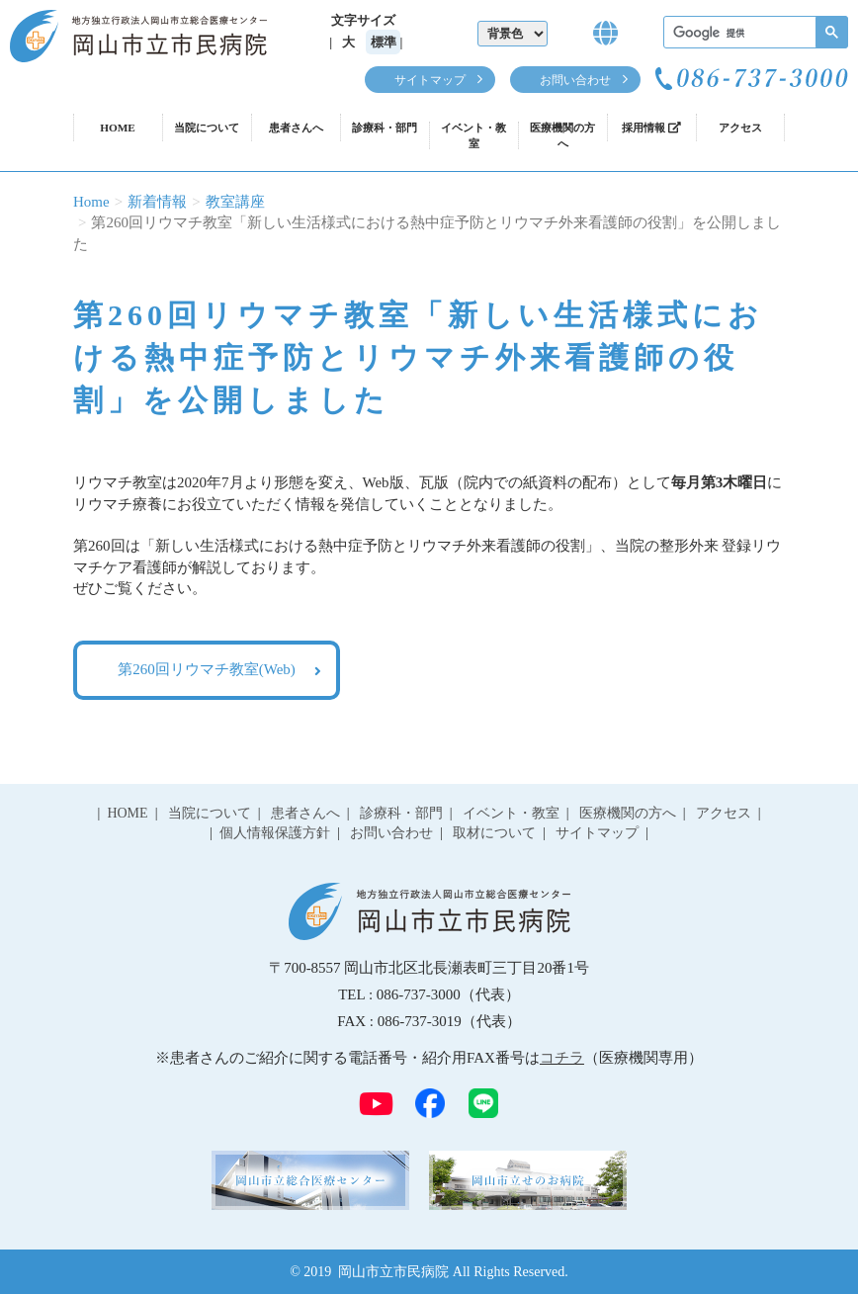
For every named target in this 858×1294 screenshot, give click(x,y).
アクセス (740, 127)
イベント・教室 (473, 135)
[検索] (753, 33)
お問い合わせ (575, 80)
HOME (117, 127)
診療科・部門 (384, 127)
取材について (494, 832)
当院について (206, 127)
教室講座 (235, 202)
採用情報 (651, 127)
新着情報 (157, 202)
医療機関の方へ (562, 135)
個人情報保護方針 (274, 832)
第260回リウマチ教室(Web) (207, 669)
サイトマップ (430, 80)
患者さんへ (296, 127)
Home (91, 202)
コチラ (562, 1058)
